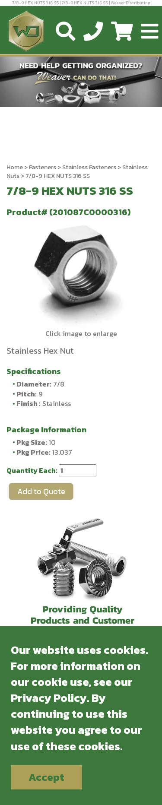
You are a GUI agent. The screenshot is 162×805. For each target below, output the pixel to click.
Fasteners (42, 167)
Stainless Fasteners (89, 167)
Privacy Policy (49, 697)
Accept (46, 777)
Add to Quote (41, 491)
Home (14, 167)
